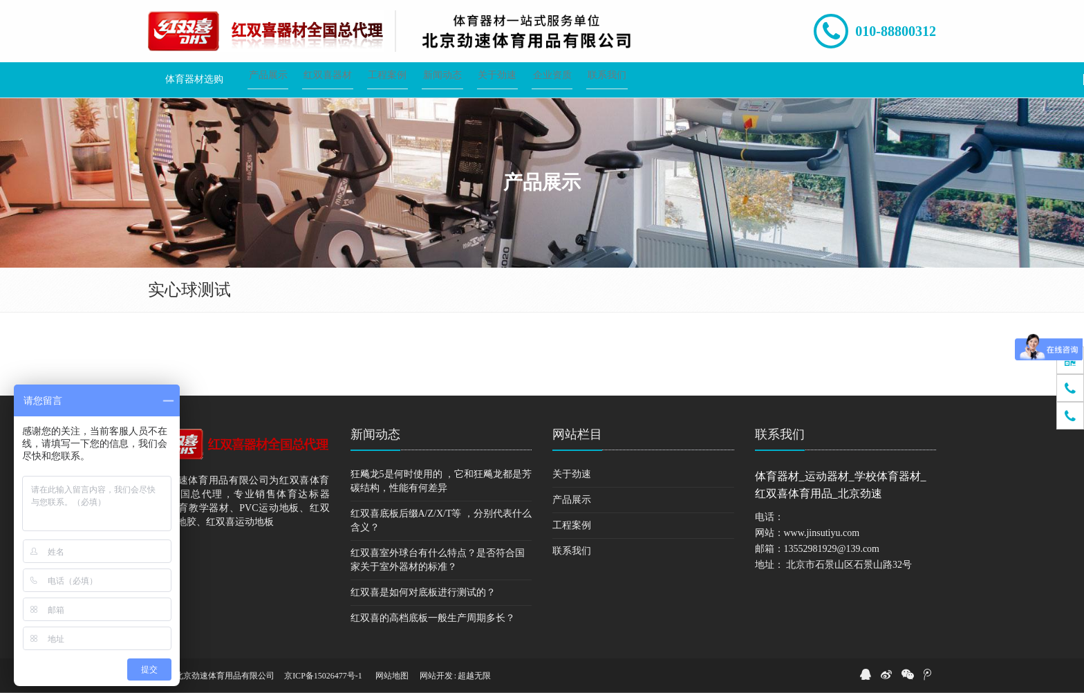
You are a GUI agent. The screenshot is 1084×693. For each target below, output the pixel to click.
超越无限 (474, 676)
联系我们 (571, 551)
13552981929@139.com (832, 549)
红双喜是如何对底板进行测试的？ (423, 592)
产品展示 (571, 500)
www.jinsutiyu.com (822, 533)
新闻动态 (375, 434)
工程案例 (571, 525)
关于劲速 (571, 474)
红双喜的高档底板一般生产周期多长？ (433, 618)
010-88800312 (895, 31)
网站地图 (392, 676)
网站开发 (436, 676)
